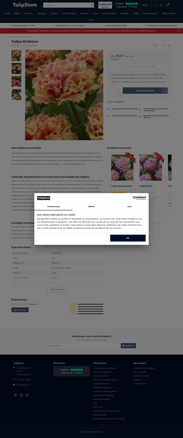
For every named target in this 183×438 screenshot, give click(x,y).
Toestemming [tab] (53, 206)
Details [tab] (91, 206)
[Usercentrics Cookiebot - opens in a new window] (135, 198)
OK (127, 238)
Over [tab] (129, 206)
